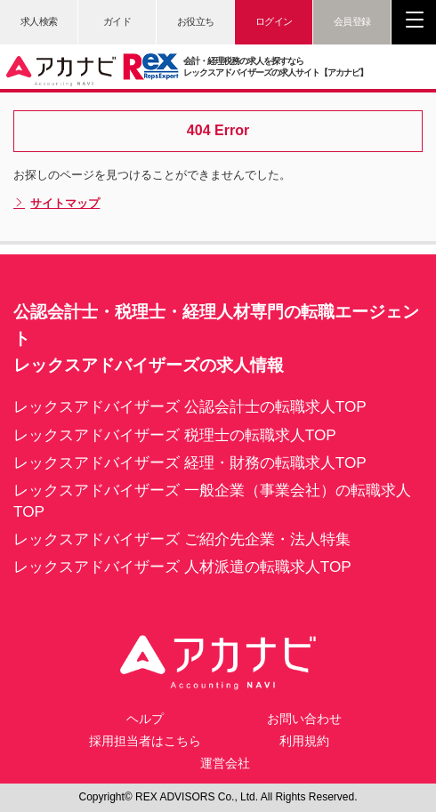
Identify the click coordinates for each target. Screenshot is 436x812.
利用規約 (304, 741)
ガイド (117, 21)
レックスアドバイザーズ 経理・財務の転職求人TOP (190, 462)
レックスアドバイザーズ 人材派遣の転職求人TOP (182, 566)
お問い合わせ (304, 719)
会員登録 (352, 21)
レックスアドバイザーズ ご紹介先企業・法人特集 (182, 539)
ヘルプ (145, 719)
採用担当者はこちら (145, 741)
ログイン (274, 21)
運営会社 (225, 763)
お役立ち (195, 21)
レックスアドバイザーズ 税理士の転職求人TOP (174, 435)
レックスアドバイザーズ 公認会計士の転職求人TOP (190, 406)
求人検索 (39, 21)
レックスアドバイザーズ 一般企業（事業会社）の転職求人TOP (212, 500)
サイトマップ (56, 203)
